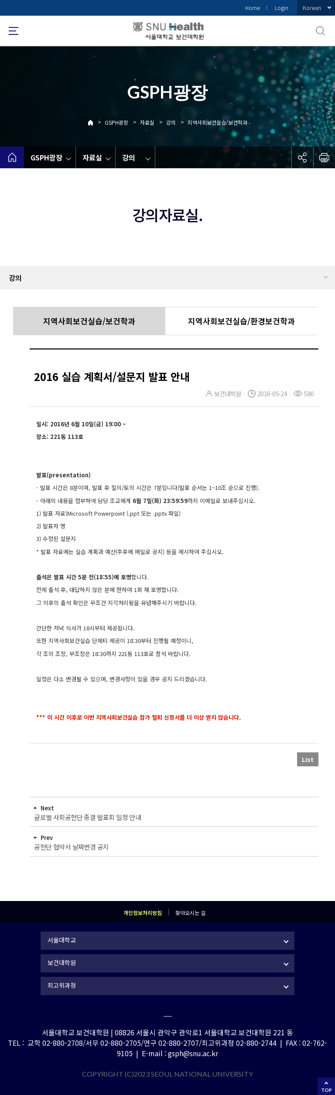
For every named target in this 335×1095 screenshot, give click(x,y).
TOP (326, 1090)
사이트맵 (13, 31)
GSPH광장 (116, 122)
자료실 (147, 122)
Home (252, 7)
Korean (312, 7)
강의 (171, 122)
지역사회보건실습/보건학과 (217, 122)
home (12, 157)
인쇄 (324, 157)
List (308, 759)
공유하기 (302, 157)
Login (281, 7)
